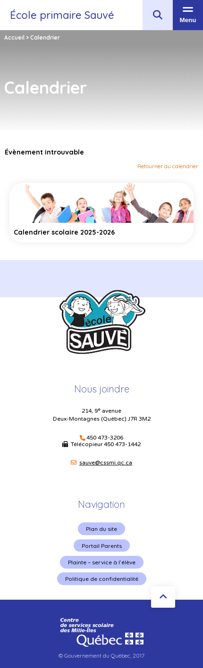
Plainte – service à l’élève (101, 562)
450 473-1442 (122, 444)
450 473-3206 (104, 438)
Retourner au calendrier (167, 166)
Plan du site (101, 528)
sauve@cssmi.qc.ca (105, 462)
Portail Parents (102, 545)
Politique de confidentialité (101, 578)
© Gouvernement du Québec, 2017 (101, 655)
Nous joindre (101, 389)
